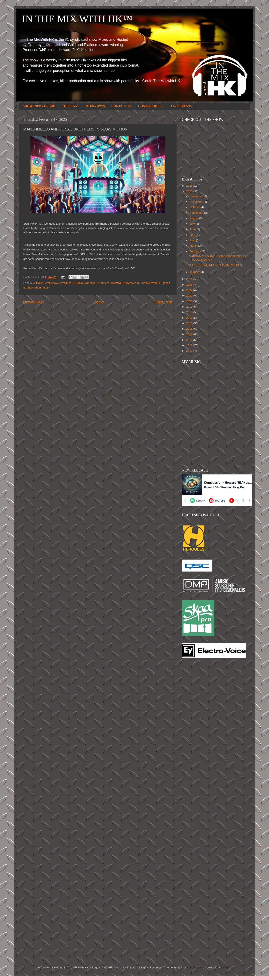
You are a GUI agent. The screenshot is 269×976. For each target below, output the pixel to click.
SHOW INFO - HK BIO (39, 106)
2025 (189, 191)
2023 (189, 284)
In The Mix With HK (149, 283)
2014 (189, 334)
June (193, 229)
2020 (189, 301)
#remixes (103, 283)
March (194, 245)
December (196, 196)
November (196, 201)
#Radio (78, 283)
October (195, 207)
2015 (189, 328)
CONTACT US (121, 106)
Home (98, 302)
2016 (189, 323)
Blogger (225, 967)
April (193, 240)
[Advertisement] (198, 729)
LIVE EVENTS (181, 106)
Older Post (163, 302)
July (192, 223)
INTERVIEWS (94, 106)
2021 (189, 295)
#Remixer (90, 283)
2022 (189, 290)
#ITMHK (38, 283)
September (197, 212)
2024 (189, 279)
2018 (189, 312)
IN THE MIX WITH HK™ (77, 18)
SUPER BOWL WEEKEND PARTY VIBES (215, 265)
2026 (189, 185)
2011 (189, 350)
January (195, 272)
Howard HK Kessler (123, 283)
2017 (189, 317)
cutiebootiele (195, 967)
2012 (189, 345)
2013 (189, 339)
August (194, 218)
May (193, 234)
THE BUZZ (70, 106)
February (196, 251)
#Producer (65, 283)
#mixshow (51, 283)
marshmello (42, 287)
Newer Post (33, 302)
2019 (189, 306)
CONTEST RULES (151, 106)
